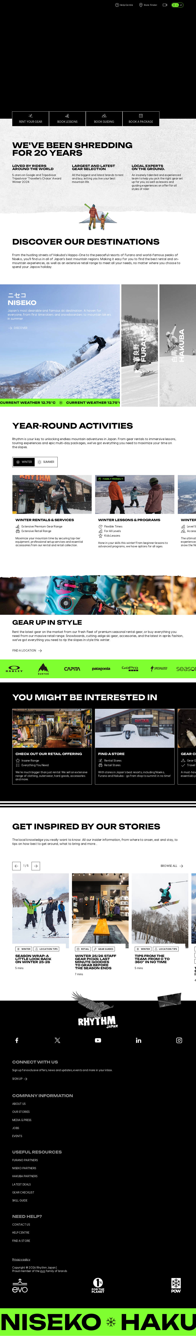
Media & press (21, 1120)
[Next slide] (36, 866)
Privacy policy (21, 1259)
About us (18, 1104)
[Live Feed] (165, 5)
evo (42, 1271)
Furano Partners (25, 1160)
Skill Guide (19, 1200)
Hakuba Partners (24, 1176)
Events (17, 1136)
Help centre (20, 1232)
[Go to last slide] (16, 866)
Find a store (21, 1241)
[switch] (177, 5)
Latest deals (21, 1184)
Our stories (20, 1112)
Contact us (21, 1224)
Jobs (15, 1128)
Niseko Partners (24, 1168)
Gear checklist (23, 1192)
